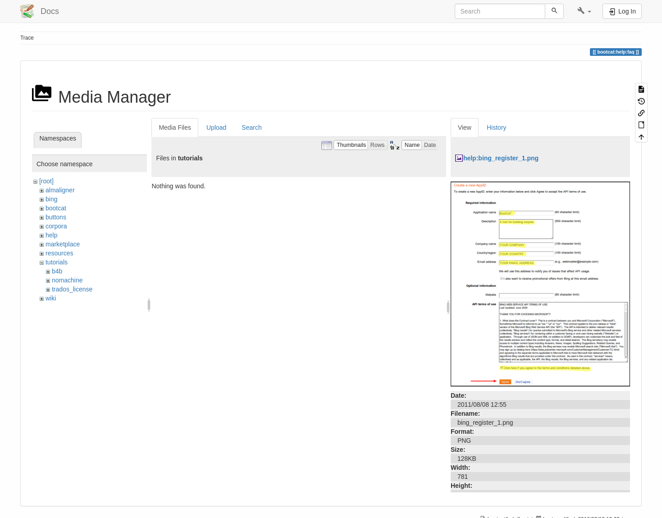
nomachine (67, 280)
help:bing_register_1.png (501, 158)
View (464, 127)
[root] (46, 181)
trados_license (72, 289)
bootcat (56, 208)
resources (59, 253)
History (497, 127)
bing (51, 199)
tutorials (57, 262)
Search (251, 127)
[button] (584, 11)
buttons (56, 217)
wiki (51, 298)
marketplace (63, 244)
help (51, 235)
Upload (216, 127)
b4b (57, 271)
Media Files (175, 127)
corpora (56, 226)
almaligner (60, 190)
